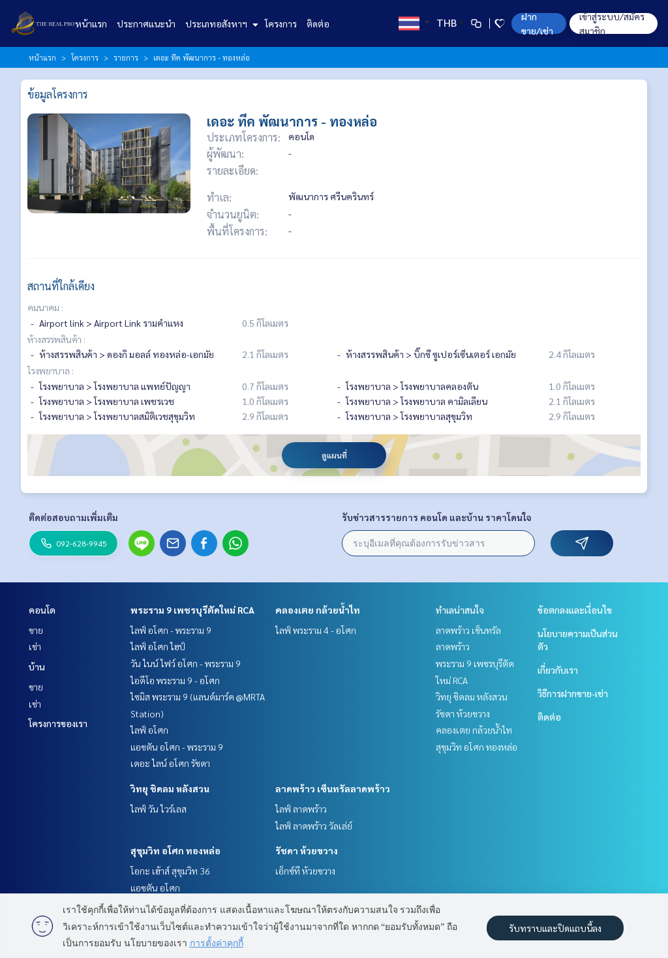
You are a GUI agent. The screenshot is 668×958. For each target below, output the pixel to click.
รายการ (126, 57)
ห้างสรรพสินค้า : (56, 339)
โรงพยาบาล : (50, 370)
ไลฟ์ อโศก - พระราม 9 (170, 630)
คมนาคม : (45, 307)
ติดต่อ (318, 23)
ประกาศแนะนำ (146, 23)
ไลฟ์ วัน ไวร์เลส (158, 809)
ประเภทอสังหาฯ (220, 23)
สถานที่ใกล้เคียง (61, 286)
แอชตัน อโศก (155, 887)
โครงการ (281, 23)
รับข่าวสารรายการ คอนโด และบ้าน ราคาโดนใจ (437, 517)
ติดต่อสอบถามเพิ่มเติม (73, 517)
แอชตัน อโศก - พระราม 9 (176, 747)
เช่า (35, 646)
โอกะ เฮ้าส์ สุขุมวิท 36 (170, 870)
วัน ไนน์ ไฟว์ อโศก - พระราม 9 (185, 663)
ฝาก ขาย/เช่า (537, 23)
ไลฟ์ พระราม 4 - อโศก (315, 630)
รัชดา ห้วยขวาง (306, 850)
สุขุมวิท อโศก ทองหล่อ (175, 850)
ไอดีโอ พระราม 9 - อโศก (175, 680)
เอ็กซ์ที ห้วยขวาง (305, 870)
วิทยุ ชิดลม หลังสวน (169, 788)
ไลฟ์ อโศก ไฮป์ (157, 646)
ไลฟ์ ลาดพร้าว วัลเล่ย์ (313, 825)
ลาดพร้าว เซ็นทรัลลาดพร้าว (332, 788)
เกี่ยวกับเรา (558, 670)
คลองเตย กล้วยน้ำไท (317, 610)
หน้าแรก (91, 23)
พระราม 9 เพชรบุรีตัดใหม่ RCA (192, 610)
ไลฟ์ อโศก (149, 730)
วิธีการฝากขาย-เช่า (573, 693)
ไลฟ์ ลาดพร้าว (301, 809)
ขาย (36, 630)
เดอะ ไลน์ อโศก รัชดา (170, 763)
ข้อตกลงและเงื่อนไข (575, 610)
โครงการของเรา (58, 723)
